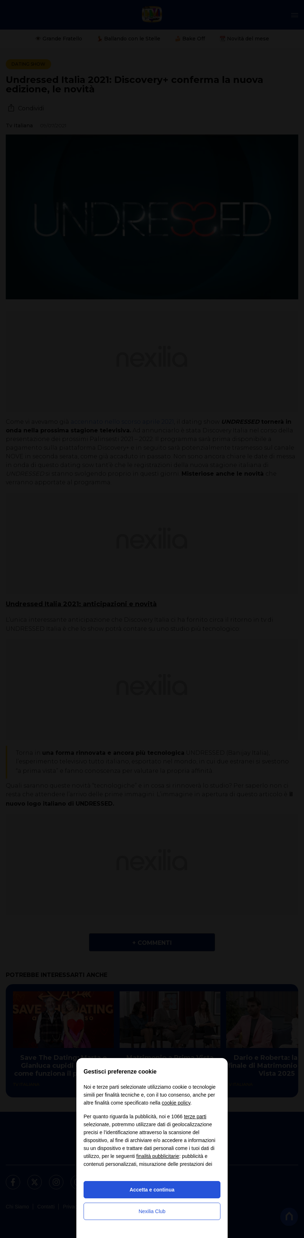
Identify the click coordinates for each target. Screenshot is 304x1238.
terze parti (195, 1116)
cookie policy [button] (176, 1103)
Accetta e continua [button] (152, 1190)
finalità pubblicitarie (157, 1156)
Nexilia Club (152, 1211)
